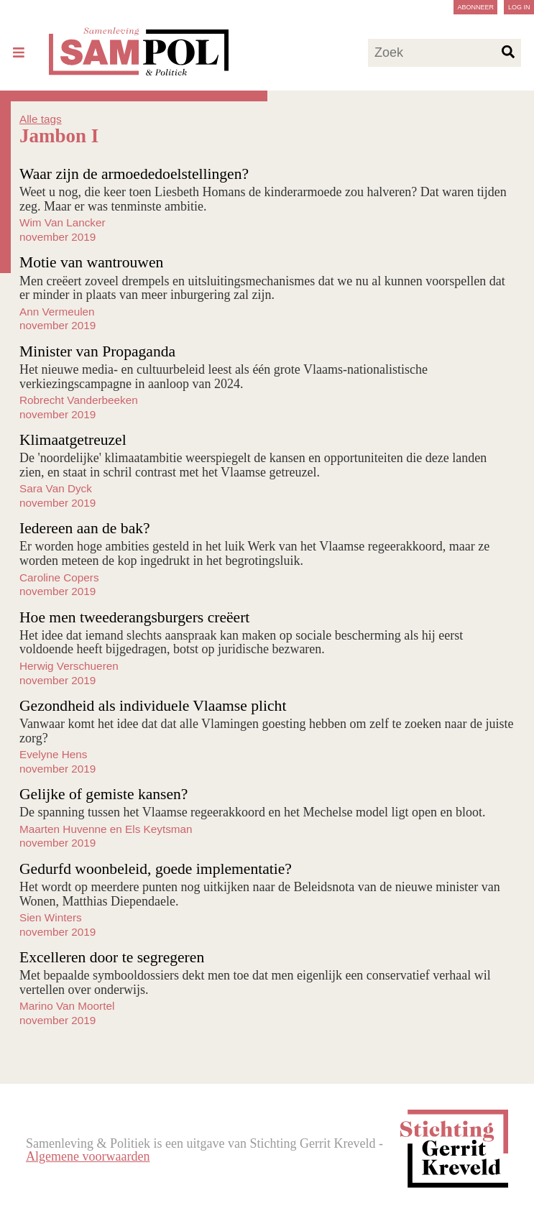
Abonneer (475, 7)
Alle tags (40, 119)
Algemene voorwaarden (87, 1156)
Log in (519, 7)
